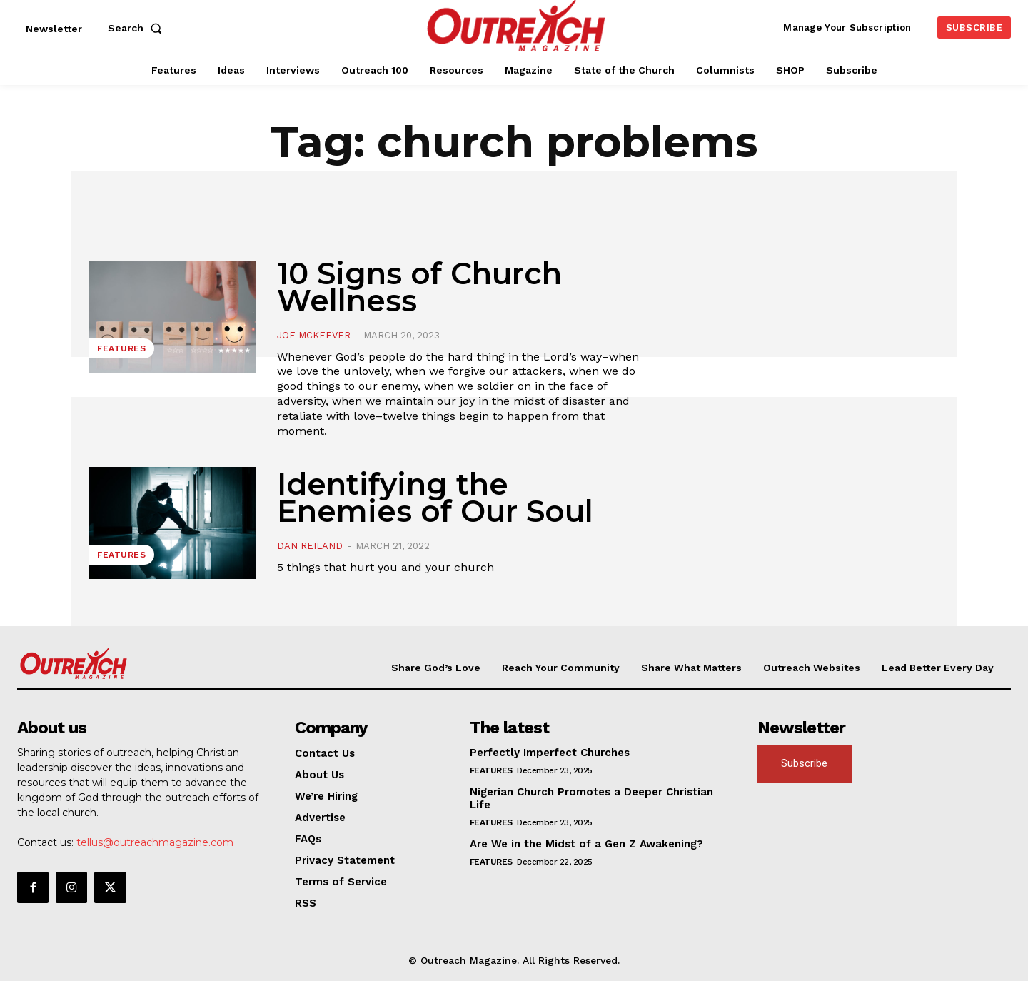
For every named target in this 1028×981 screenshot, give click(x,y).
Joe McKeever (314, 335)
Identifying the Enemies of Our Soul (435, 498)
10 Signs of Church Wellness (419, 287)
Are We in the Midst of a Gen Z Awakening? (586, 843)
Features (121, 348)
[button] (138, 28)
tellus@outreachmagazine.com (154, 842)
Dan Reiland (310, 545)
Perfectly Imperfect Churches (550, 752)
